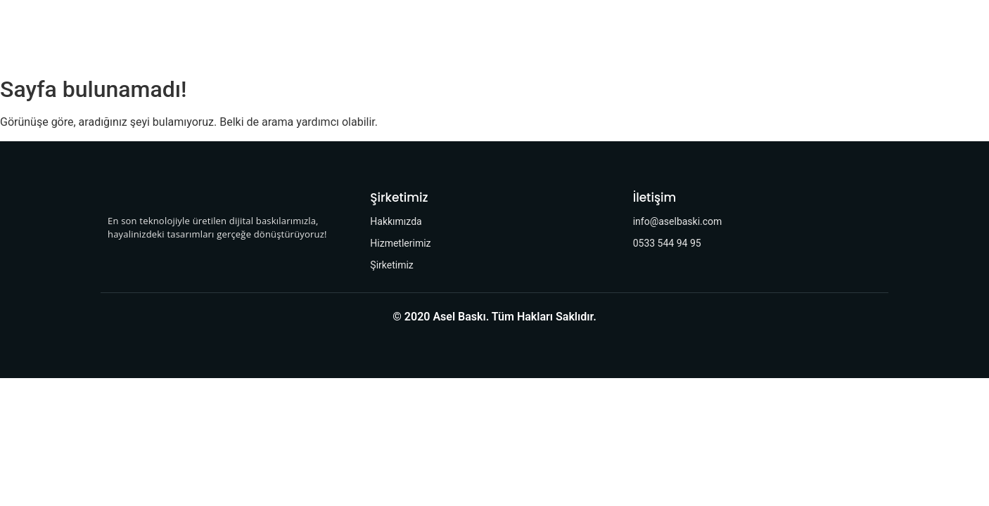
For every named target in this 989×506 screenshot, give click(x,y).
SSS (646, 35)
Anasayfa (278, 35)
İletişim (594, 35)
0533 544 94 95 (667, 243)
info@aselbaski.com (677, 221)
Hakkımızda (356, 35)
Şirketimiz (527, 35)
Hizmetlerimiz (444, 35)
